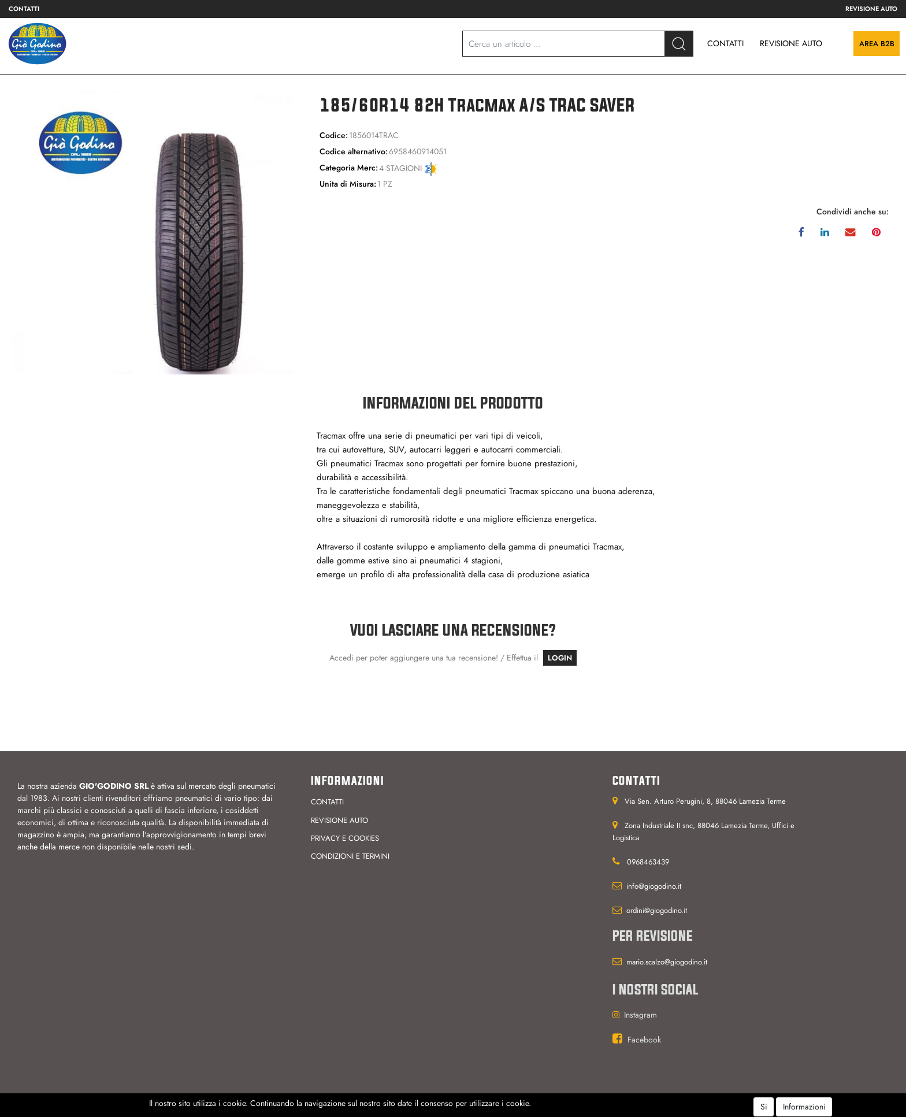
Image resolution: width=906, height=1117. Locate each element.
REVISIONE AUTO (791, 43)
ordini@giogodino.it (656, 910)
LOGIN (560, 657)
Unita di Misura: (348, 184)
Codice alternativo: (354, 151)
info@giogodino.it (653, 886)
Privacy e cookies (345, 838)
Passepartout (472, 1109)
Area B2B (876, 43)
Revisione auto (871, 8)
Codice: (334, 135)
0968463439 (648, 861)
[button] (678, 44)
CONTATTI (725, 43)
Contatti (24, 8)
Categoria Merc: (349, 167)
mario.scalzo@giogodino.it (666, 961)
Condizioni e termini (350, 856)
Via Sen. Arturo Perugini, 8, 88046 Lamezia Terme (705, 801)
